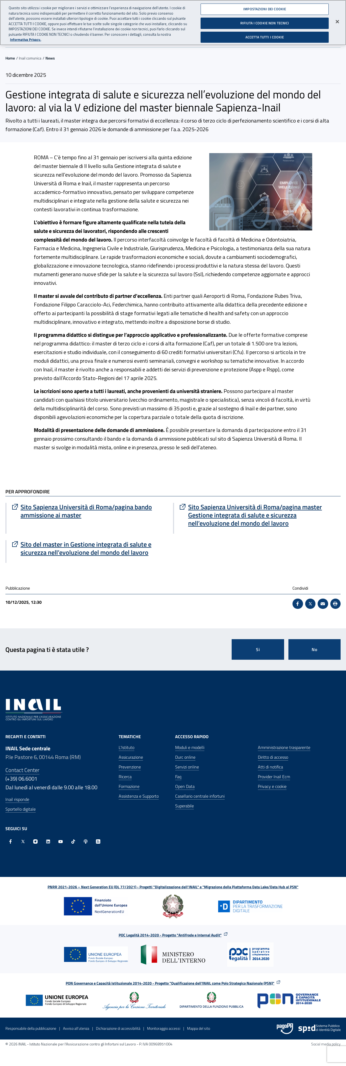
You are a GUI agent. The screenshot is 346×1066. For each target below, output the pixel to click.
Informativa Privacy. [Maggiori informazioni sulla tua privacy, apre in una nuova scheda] (25, 39)
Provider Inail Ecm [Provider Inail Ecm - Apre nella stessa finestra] (274, 776)
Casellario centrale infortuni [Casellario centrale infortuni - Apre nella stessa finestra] (200, 796)
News (50, 58)
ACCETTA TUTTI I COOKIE (264, 36)
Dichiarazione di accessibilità (118, 1028)
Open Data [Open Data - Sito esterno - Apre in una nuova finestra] (185, 786)
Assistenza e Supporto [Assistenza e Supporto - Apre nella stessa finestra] (139, 796)
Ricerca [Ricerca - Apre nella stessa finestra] (125, 776)
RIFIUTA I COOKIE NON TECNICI (264, 22)
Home (10, 58)
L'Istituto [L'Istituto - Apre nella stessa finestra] (126, 747)
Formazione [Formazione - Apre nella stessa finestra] (129, 786)
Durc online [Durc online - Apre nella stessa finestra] (185, 757)
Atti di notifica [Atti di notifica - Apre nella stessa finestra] (270, 767)
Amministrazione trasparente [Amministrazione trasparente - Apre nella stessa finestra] (284, 747)
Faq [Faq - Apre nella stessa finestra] (178, 776)
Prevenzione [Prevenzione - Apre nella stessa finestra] (130, 767)
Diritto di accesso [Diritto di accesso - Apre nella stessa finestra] (273, 757)
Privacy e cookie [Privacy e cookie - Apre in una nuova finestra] (272, 786)
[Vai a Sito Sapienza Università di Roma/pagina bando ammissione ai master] (90, 511)
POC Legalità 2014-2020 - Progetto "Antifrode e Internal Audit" (170, 935)
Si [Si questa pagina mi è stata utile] (258, 649)
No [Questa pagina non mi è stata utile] (314, 649)
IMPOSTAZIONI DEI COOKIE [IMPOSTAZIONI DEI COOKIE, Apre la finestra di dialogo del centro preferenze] (264, 8)
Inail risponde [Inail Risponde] (17, 799)
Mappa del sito (198, 1028)
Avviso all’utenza (76, 1028)
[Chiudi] (337, 21)
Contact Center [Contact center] (22, 770)
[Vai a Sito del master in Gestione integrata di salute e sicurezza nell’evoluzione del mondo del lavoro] (90, 548)
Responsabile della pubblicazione (30, 1028)
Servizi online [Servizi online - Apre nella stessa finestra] (187, 767)
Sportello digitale (20, 809)
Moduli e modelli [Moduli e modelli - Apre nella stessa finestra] (189, 747)
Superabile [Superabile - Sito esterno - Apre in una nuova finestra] (184, 806)
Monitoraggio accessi (163, 1028)
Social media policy (326, 1044)
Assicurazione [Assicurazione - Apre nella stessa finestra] (131, 757)
